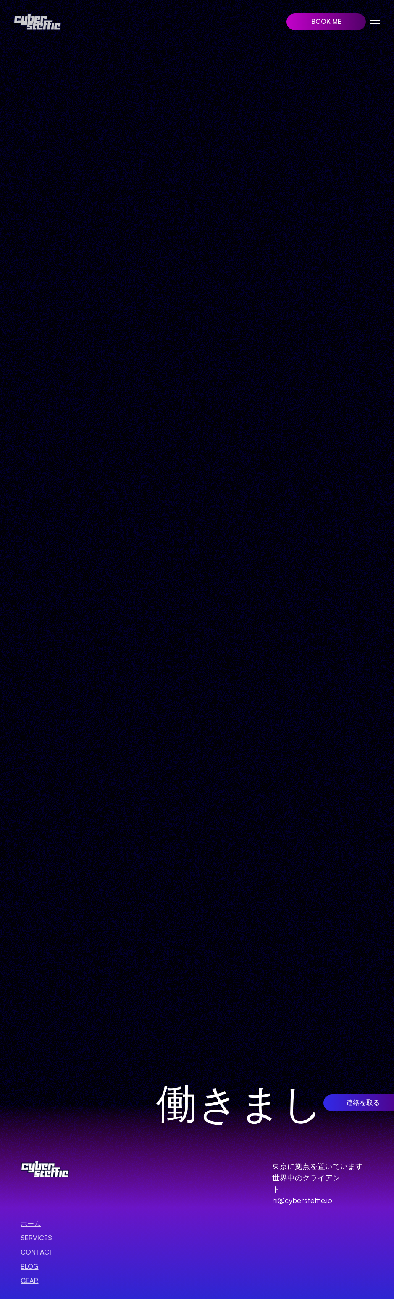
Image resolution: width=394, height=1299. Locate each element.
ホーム (31, 1223)
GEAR (29, 1280)
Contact (37, 1252)
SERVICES (36, 1238)
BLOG (29, 1266)
